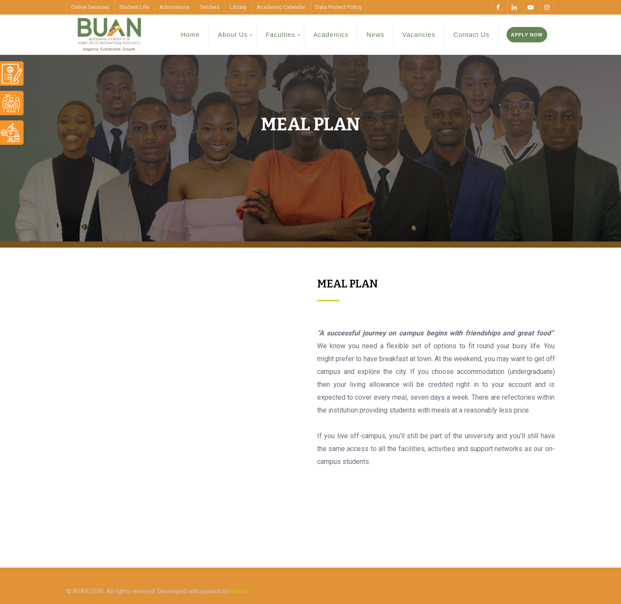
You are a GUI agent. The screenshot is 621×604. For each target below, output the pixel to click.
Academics (330, 34)
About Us (233, 34)
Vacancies (418, 34)
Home (190, 34)
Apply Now (527, 34)
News (375, 34)
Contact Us (471, 34)
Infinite (240, 591)
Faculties (280, 34)
